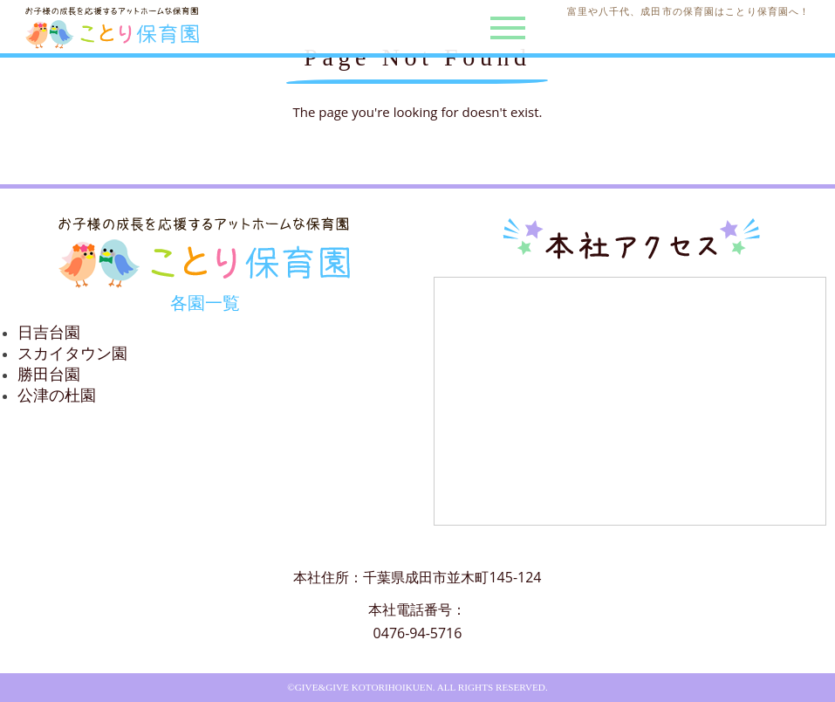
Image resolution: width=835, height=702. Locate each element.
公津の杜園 (56, 395)
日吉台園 (48, 332)
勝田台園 (48, 374)
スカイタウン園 (72, 353)
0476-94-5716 (417, 633)
